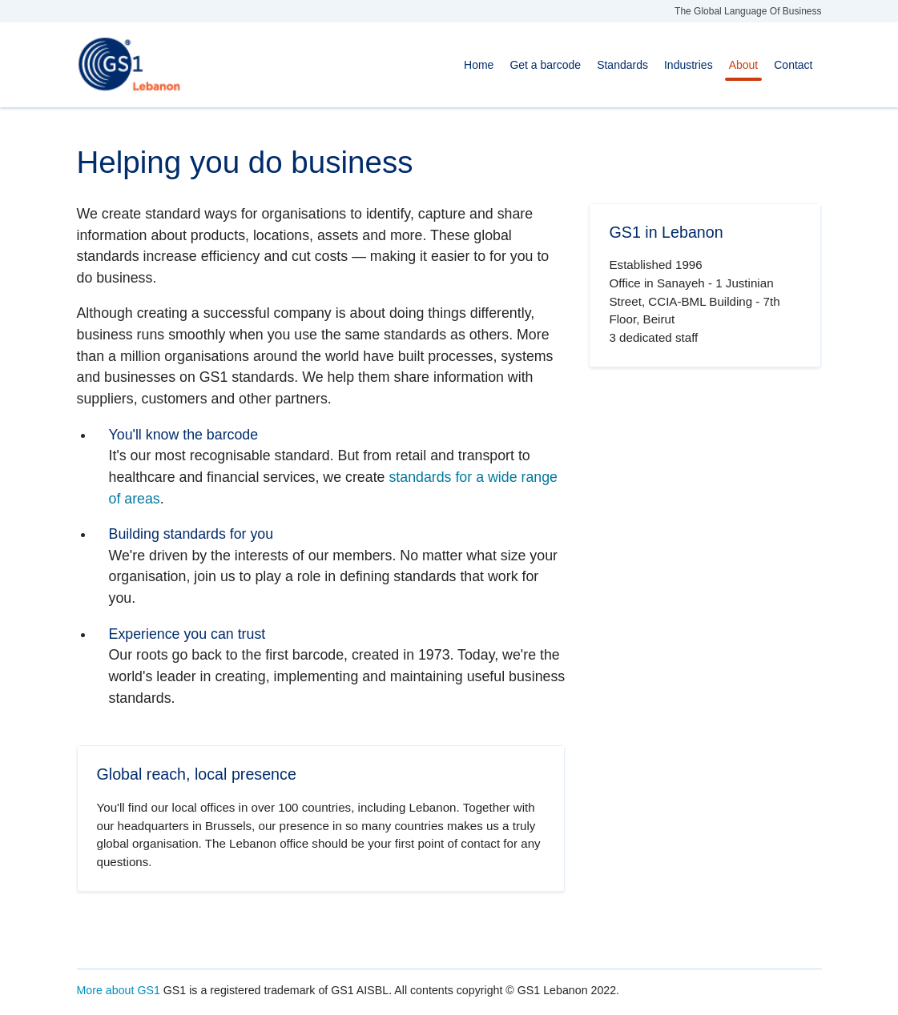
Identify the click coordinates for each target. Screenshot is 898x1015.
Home (478, 64)
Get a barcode (545, 64)
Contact (793, 64)
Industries (688, 64)
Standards (622, 64)
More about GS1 (118, 990)
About (744, 64)
